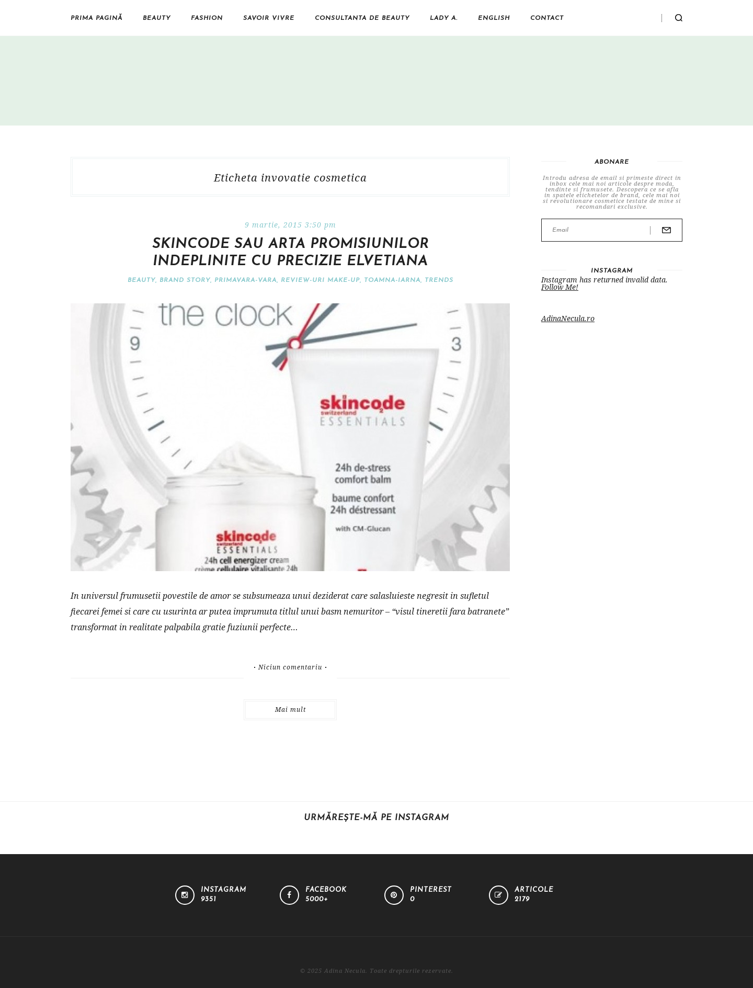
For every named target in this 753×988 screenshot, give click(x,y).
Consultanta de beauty (362, 18)
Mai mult (290, 709)
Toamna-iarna (392, 280)
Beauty (156, 18)
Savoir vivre (268, 18)
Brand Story (184, 280)
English (494, 18)
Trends (439, 280)
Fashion (207, 18)
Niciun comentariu (290, 667)
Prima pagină (96, 18)
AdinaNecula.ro (568, 318)
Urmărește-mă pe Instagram (376, 818)
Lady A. (444, 18)
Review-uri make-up (320, 280)
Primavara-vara (245, 280)
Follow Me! (559, 287)
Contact (547, 18)
